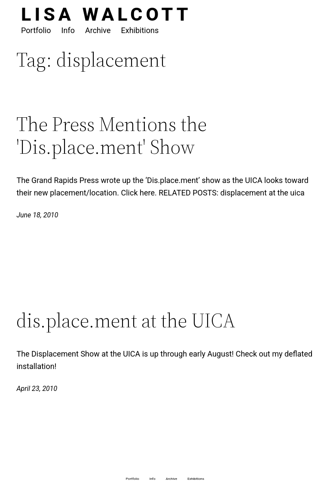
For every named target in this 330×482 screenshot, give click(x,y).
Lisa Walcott (106, 14)
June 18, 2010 (37, 215)
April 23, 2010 (36, 388)
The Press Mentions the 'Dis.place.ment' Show (111, 135)
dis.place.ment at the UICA (125, 320)
